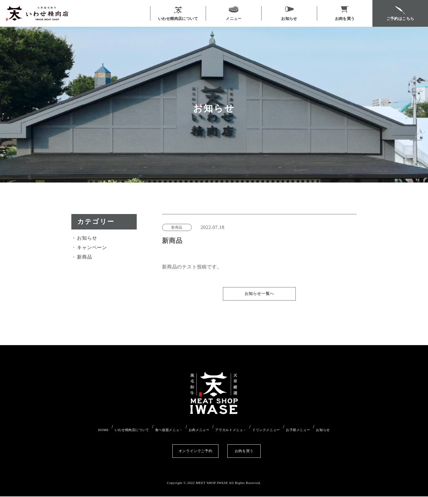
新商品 (84, 256)
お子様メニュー (311, 433)
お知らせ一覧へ (259, 300)
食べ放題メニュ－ (162, 433)
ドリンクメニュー (274, 433)
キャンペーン (92, 247)
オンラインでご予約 (175, 451)
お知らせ (87, 237)
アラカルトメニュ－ (233, 433)
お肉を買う (252, 451)
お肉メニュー (196, 433)
